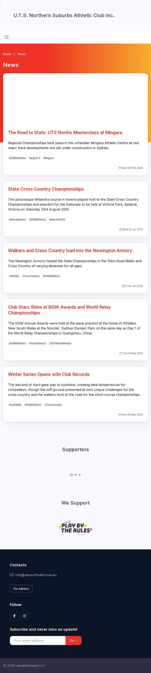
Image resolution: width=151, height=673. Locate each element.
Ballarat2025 (57, 219)
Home (7, 54)
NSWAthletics (17, 158)
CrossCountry (31, 276)
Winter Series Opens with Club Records (49, 374)
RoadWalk (15, 404)
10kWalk (14, 276)
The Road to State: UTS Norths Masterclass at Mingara (65, 132)
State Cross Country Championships (46, 189)
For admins (21, 588)
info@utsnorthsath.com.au (33, 575)
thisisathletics (17, 219)
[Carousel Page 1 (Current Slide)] (71, 475)
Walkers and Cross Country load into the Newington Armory (70, 250)
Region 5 (34, 158)
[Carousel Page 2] (75, 475)
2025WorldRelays (60, 343)
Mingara (48, 158)
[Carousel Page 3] (79, 475)
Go (73, 640)
